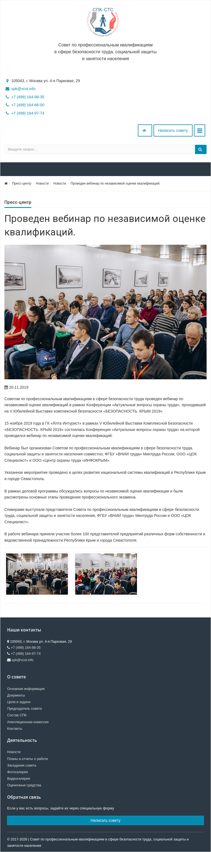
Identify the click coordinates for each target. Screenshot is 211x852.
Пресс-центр (21, 183)
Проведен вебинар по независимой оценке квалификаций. (115, 183)
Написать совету (173, 130)
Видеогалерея (18, 779)
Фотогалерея (17, 772)
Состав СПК (17, 715)
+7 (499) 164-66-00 (27, 105)
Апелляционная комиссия (28, 722)
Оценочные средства (24, 785)
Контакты (14, 729)
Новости (42, 183)
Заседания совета (21, 765)
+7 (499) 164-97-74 (27, 113)
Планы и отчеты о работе (27, 759)
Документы (16, 695)
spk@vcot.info (23, 89)
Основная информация (26, 689)
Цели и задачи (19, 702)
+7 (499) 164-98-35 (27, 97)
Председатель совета (24, 709)
